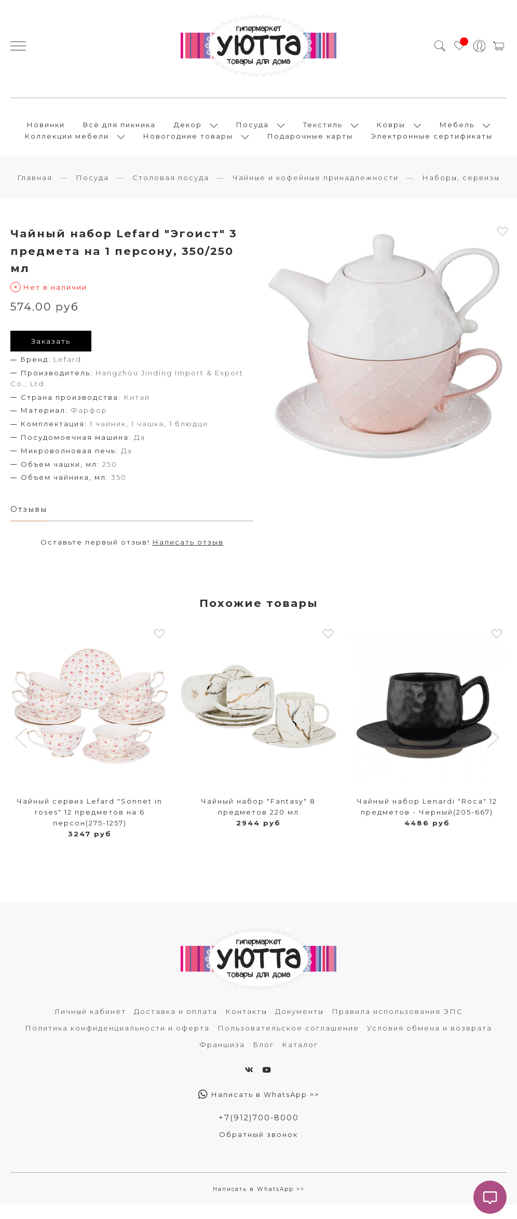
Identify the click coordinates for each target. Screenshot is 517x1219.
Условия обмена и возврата (429, 1041)
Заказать (51, 353)
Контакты (246, 1024)
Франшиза (222, 1057)
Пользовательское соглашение (288, 1041)
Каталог (300, 1057)
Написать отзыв (188, 555)
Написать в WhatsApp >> (258, 1107)
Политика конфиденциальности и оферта (117, 1041)
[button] (23, 751)
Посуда (252, 131)
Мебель (457, 131)
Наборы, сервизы (461, 189)
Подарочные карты (310, 142)
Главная (34, 189)
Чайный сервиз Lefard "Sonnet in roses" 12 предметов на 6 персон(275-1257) (89, 825)
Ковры (391, 131)
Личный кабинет (90, 1024)
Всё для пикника (119, 131)
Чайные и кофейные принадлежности (316, 189)
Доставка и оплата (175, 1024)
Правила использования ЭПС (397, 1024)
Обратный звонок (258, 1148)
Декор (188, 131)
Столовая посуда (170, 189)
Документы (299, 1024)
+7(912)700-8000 (258, 1131)
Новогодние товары (188, 142)
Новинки (46, 131)
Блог (263, 1057)
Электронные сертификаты (432, 142)
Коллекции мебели (67, 142)
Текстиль (323, 131)
